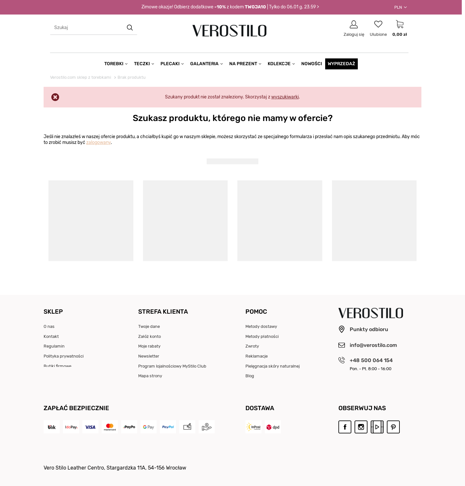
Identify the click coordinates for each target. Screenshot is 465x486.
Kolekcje (279, 63)
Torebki (113, 63)
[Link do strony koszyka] (399, 28)
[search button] (130, 27)
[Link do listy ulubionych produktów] (378, 28)
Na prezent (243, 63)
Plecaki (170, 63)
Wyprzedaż (341, 63)
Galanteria (204, 63)
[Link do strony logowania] (354, 28)
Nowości (311, 63)
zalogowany (98, 142)
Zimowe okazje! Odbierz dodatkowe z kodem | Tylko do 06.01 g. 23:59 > (230, 7)
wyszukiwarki (285, 97)
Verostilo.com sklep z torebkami (80, 77)
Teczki (142, 63)
